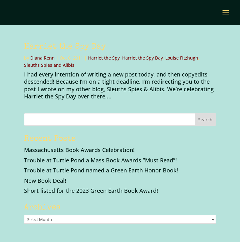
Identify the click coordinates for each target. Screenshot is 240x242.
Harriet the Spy (104, 58)
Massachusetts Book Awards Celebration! (79, 150)
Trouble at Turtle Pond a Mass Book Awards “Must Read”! (100, 160)
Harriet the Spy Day (65, 47)
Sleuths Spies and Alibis (49, 65)
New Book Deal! (45, 180)
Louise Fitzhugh (181, 58)
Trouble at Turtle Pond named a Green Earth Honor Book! (101, 170)
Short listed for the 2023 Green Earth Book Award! (91, 190)
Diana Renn (42, 58)
